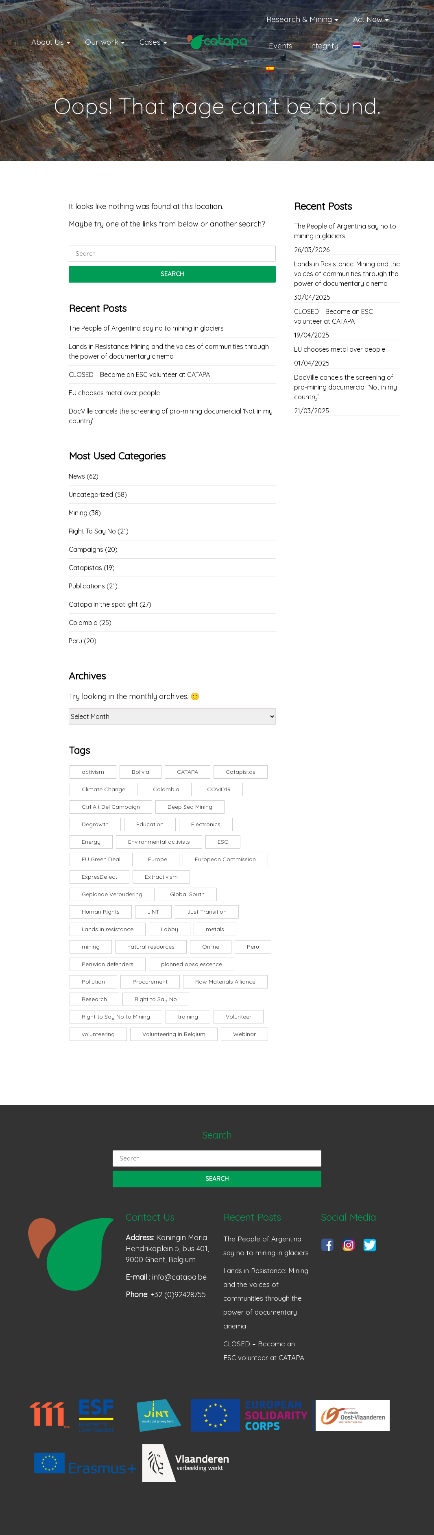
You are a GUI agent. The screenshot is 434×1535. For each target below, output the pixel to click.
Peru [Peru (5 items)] (253, 946)
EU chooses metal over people (114, 393)
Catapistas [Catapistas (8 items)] (240, 771)
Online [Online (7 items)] (210, 946)
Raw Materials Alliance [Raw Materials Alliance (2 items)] (225, 981)
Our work (101, 42)
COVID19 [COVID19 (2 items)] (219, 789)
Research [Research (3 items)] (94, 999)
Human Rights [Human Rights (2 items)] (101, 911)
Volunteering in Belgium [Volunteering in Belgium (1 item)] (173, 1034)
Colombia (83, 622)
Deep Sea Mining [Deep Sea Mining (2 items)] (190, 806)
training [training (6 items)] (188, 1016)
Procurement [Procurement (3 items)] (150, 981)
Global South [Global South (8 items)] (187, 894)
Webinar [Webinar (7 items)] (244, 1034)
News (77, 476)
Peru (75, 641)
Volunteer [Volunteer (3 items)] (238, 1016)
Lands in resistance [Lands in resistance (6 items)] (107, 929)
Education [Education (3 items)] (150, 824)
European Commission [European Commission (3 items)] (225, 859)
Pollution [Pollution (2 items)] (93, 981)
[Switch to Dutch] (367, 45)
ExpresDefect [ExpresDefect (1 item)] (99, 876)
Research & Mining (299, 19)
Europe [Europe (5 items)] (157, 859)
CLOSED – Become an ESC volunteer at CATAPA (139, 374)
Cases (150, 42)
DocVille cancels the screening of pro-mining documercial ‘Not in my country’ (171, 416)
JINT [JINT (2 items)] (153, 911)
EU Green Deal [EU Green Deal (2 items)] (101, 859)
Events (280, 45)
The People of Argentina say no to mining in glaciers (146, 328)
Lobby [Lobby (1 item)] (169, 929)
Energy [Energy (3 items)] (91, 841)
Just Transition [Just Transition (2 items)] (207, 911)
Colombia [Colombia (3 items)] (166, 789)
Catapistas (85, 568)
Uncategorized (91, 494)
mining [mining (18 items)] (91, 946)
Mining (78, 513)
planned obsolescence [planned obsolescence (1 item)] (191, 964)
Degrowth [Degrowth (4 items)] (95, 824)
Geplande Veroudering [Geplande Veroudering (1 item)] (112, 894)
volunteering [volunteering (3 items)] (98, 1034)
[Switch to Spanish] (280, 68)
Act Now (367, 19)
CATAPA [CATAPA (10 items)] (187, 771)
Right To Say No (92, 531)
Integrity (323, 45)
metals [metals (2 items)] (215, 929)
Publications (87, 586)
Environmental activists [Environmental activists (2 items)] (159, 841)
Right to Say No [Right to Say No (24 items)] (156, 999)
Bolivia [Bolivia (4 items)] (140, 771)
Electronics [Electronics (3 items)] (205, 824)
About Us (47, 42)
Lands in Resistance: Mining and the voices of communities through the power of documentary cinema (169, 351)
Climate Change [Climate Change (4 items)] (103, 789)
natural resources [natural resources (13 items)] (150, 946)
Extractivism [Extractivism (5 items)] (161, 876)
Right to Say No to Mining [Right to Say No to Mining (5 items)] (116, 1016)
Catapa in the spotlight (103, 604)
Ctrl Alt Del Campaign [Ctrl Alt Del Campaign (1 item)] (111, 806)
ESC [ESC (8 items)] (223, 841)
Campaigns (86, 549)
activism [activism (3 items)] (93, 771)
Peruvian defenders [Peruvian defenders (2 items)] (107, 964)
